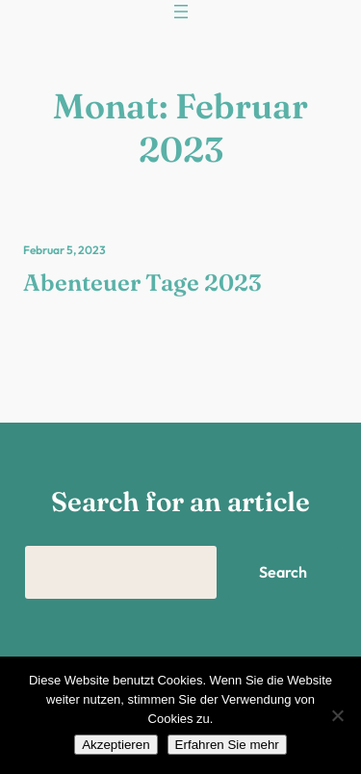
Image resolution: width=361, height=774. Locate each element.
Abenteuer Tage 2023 (142, 283)
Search (283, 571)
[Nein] (337, 715)
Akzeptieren (115, 744)
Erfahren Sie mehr (227, 744)
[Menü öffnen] (181, 11)
